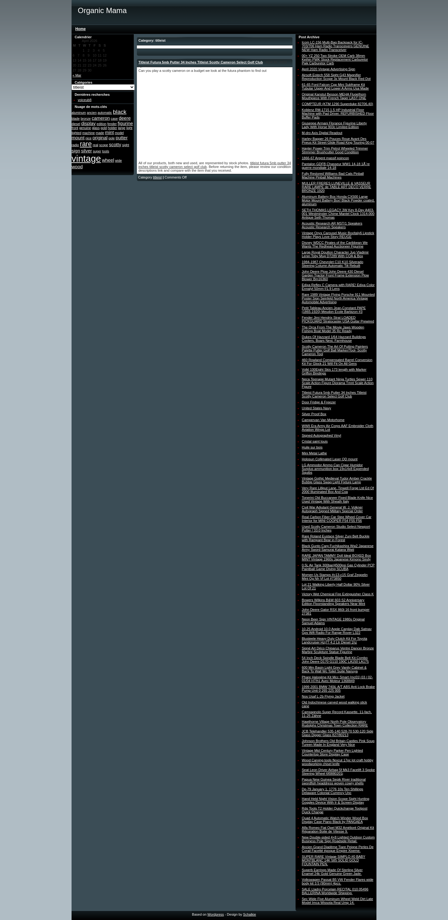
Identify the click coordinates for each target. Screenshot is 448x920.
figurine (125, 123)
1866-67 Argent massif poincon (325, 158)
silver (86, 150)
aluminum (79, 112)
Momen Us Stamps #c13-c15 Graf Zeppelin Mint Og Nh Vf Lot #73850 (335, 576)
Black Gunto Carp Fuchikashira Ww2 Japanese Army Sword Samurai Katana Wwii (338, 547)
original (99, 137)
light (129, 128)
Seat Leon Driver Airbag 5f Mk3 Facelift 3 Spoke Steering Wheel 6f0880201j (338, 771)
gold (103, 128)
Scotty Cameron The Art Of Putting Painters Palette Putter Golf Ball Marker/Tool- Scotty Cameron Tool (335, 350)
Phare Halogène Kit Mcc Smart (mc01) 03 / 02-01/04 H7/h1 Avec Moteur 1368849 (337, 679)
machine (88, 133)
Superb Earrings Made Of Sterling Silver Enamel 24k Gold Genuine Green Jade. (332, 872)
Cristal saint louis (315, 441)
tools (105, 151)
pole (112, 138)
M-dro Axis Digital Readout (322, 133)
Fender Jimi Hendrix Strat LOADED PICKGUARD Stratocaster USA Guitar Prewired (338, 319)
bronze (86, 118)
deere (125, 118)
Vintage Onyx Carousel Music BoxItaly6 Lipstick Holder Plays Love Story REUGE (338, 235)
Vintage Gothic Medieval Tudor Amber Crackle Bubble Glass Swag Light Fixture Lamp (337, 480)
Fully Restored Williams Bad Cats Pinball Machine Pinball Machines (333, 175)
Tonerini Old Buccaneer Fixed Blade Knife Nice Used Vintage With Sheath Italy (337, 499)
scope (103, 145)
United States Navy (316, 408)
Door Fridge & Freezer (319, 402)
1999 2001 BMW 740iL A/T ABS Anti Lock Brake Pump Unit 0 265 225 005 (338, 688)
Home (80, 29)
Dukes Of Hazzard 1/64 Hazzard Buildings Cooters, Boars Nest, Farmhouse (334, 338)
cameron (101, 118)
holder (112, 128)
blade (76, 118)
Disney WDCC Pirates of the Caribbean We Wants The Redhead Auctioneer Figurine (335, 244)
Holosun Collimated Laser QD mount (329, 459)
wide (118, 160)
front (75, 128)
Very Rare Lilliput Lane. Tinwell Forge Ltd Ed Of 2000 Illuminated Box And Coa (338, 490)
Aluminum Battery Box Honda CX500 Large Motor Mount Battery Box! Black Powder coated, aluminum (338, 200)
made (100, 133)
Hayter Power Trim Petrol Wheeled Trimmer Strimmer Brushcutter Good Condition (335, 150)
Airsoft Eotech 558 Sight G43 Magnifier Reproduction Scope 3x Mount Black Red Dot (336, 77)
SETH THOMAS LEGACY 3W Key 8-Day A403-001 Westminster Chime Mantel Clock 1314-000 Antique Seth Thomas (338, 213)
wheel (108, 160)
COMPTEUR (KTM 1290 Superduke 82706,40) (337, 104)
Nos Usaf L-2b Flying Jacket (323, 696)
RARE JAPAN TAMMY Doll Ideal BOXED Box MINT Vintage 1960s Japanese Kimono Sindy (336, 557)
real (95, 145)
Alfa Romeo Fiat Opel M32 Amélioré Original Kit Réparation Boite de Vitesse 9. (338, 829)
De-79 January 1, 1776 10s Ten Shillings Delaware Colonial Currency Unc (332, 791)
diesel (76, 124)
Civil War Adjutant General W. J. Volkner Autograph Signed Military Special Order (332, 509)
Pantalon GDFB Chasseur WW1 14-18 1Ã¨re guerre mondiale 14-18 (336, 166)
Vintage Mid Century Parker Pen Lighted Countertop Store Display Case (332, 752)
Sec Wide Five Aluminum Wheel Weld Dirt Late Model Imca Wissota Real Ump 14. (337, 900)
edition (101, 124)
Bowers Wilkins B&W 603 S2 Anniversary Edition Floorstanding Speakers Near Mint (333, 602)
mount (78, 137)
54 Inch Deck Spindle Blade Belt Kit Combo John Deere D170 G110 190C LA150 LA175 (335, 659)
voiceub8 (84, 100)
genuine (85, 128)
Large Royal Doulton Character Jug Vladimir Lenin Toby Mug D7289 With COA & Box (335, 254)
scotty (115, 144)
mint (109, 132)
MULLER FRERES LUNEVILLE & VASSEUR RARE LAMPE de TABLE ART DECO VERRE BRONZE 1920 (336, 187)
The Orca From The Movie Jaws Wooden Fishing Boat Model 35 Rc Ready (333, 329)
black (119, 112)
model (119, 133)
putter (122, 137)
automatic (105, 112)
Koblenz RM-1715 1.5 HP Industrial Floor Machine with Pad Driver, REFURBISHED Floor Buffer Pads (338, 113)
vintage (86, 158)
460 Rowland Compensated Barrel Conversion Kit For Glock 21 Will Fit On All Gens (337, 361)
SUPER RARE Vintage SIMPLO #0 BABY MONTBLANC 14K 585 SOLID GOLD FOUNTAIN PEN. (333, 860)
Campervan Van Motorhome (323, 420)
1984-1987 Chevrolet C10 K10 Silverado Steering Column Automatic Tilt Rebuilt (332, 263)
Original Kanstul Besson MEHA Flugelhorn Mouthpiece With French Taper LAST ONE (334, 96)
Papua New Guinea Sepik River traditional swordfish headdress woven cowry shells (334, 781)
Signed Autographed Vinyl (321, 435)
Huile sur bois (312, 447)
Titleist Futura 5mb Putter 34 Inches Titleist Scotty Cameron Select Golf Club (200, 62)
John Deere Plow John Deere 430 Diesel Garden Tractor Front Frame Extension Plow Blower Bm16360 (335, 275)
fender (112, 124)
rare (86, 144)
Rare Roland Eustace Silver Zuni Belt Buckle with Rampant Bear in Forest (336, 538)
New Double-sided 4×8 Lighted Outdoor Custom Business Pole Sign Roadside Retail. (338, 839)
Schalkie (249, 914)
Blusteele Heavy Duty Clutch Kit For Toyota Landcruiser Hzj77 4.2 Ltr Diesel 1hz (334, 640)
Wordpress (216, 914)
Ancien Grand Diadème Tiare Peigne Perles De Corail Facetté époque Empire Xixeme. (338, 849)
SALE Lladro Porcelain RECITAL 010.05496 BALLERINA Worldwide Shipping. (335, 891)
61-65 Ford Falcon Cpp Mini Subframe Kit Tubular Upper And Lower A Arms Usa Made (335, 86)
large (121, 128)
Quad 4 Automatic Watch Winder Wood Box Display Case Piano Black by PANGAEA (335, 820)
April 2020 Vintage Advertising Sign (328, 69)
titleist (157, 177)
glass (96, 128)
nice (89, 138)
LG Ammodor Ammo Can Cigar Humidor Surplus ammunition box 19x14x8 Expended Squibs (335, 468)
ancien (91, 112)
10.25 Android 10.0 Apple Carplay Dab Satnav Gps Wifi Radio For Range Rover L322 (336, 630)
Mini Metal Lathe (314, 453)
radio (75, 145)
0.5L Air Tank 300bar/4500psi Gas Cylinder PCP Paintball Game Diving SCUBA (338, 567)
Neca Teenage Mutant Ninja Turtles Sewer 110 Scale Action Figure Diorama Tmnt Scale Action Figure (338, 382)
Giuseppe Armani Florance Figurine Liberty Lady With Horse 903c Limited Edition (334, 125)
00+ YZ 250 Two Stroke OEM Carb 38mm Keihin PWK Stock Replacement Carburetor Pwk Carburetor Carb (335, 59)
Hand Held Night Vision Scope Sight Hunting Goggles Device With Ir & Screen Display (335, 800)
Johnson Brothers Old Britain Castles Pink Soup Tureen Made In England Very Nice (338, 742)
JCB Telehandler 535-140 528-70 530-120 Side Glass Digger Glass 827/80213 (337, 733)
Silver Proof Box (314, 414)
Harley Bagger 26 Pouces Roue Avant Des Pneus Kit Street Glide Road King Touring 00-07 (338, 140)
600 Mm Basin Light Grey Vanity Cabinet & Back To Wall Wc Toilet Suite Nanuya (334, 669)
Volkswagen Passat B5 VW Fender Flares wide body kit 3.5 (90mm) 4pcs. (337, 881)
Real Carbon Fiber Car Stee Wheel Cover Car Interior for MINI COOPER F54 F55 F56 (336, 519)
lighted (76, 133)
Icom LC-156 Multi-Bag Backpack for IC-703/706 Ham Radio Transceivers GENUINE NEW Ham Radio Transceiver (335, 46)
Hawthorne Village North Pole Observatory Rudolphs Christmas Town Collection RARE (335, 723)
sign (76, 150)
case (114, 118)
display (88, 123)
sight (125, 145)
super (97, 151)
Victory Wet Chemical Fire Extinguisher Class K (338, 594)
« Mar (76, 75)
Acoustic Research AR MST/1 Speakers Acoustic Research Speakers (332, 225)
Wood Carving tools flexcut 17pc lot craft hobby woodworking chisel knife (337, 762)
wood (77, 166)
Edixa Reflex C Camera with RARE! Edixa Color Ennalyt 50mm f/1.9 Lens (338, 286)
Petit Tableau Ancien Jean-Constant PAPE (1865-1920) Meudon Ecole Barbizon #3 (334, 310)
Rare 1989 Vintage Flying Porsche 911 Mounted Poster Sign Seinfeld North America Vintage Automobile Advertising (338, 298)
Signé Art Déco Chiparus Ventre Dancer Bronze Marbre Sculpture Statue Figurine (338, 650)
